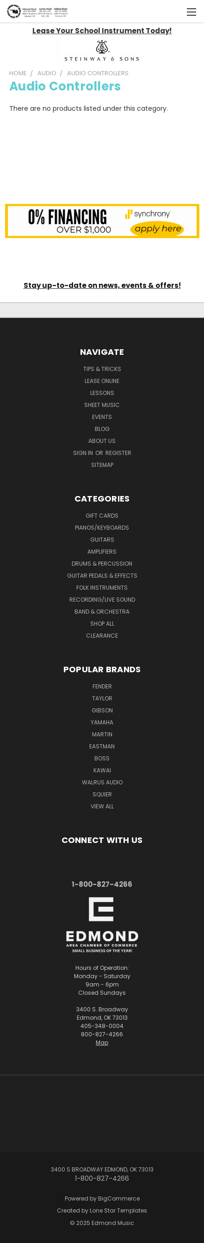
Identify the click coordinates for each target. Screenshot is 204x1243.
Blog (102, 429)
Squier (102, 794)
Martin (102, 734)
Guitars (102, 540)
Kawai (102, 770)
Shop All (102, 623)
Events (102, 417)
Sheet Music (102, 405)
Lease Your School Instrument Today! (102, 31)
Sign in (83, 453)
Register (118, 453)
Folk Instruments (102, 588)
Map (102, 1042)
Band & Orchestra (102, 612)
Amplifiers (102, 552)
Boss (102, 758)
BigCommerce (119, 1198)
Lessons (102, 393)
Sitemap (102, 465)
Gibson (102, 710)
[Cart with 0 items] (172, 11)
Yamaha (102, 722)
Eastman (102, 746)
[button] (102, 50)
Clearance (102, 635)
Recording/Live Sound (102, 600)
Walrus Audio (102, 782)
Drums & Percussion (102, 564)
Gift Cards (102, 516)
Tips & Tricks (102, 369)
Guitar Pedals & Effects (102, 576)
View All (102, 806)
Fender (102, 686)
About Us (102, 441)
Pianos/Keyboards (102, 528)
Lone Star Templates (118, 1210)
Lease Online (102, 381)
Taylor (102, 698)
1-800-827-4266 (102, 884)
